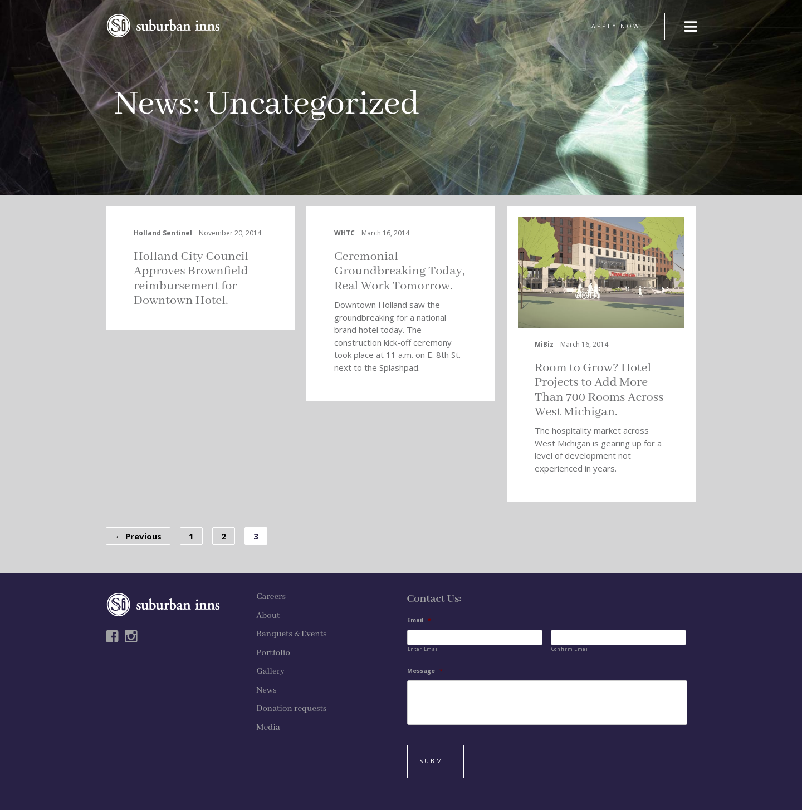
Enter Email (423, 649)
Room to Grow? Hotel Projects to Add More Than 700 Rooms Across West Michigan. (599, 390)
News (153, 104)
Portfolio (273, 653)
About (268, 615)
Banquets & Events (291, 634)
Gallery (270, 671)
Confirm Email (570, 649)
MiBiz (544, 344)
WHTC (344, 233)
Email (419, 620)
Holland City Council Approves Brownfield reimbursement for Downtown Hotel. (191, 278)
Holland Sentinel (163, 233)
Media (268, 727)
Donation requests (291, 708)
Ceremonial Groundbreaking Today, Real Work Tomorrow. (399, 271)
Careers (271, 596)
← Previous (138, 536)
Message (425, 671)
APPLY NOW (615, 26)
